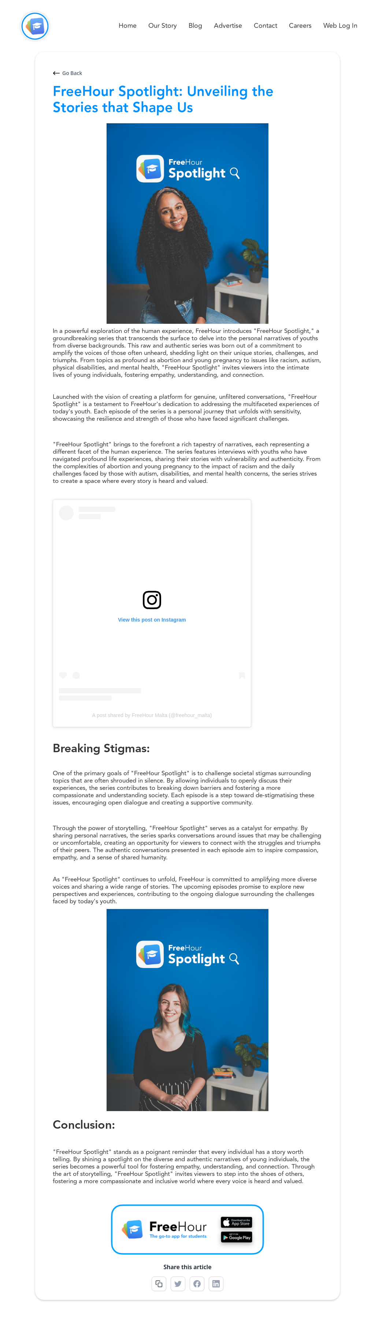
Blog (195, 25)
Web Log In (340, 25)
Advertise (228, 25)
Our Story (162, 25)
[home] (35, 26)
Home (128, 25)
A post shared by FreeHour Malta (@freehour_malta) (152, 715)
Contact (265, 25)
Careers (300, 25)
